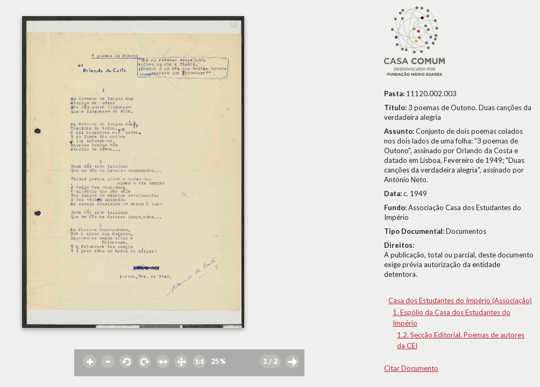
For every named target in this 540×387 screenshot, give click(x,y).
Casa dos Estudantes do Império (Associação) (460, 300)
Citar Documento (411, 368)
